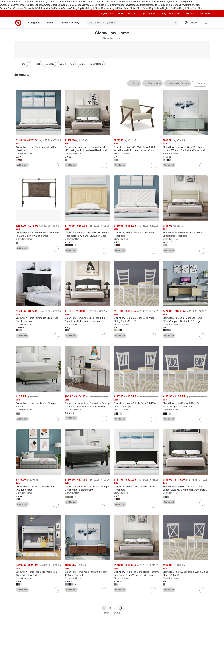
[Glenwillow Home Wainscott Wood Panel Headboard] (136, 488)
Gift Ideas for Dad (29, 1)
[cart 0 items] (206, 23)
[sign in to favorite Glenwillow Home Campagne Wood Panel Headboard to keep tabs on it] (56, 165)
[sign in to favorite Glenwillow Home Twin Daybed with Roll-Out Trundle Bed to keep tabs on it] (56, 505)
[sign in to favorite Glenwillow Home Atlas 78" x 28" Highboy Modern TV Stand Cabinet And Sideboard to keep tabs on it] (202, 165)
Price (71, 63)
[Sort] (35, 64)
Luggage (30, 4)
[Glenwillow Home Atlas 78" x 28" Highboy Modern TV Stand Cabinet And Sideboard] (185, 149)
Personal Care (176, 1)
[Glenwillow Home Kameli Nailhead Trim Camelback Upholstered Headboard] (87, 319)
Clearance (18, 8)
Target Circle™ (106, 13)
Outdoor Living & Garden (113, 1)
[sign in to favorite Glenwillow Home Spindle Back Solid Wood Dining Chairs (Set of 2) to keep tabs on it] (153, 419)
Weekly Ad (112, 8)
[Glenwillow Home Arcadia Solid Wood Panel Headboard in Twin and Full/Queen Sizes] (87, 234)
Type (61, 63)
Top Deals (83, 8)
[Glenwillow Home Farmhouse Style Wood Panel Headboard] (38, 319)
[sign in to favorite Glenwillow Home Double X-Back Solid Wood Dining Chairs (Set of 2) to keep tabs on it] (202, 419)
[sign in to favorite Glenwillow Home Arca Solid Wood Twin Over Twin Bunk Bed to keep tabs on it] (56, 590)
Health (12, 4)
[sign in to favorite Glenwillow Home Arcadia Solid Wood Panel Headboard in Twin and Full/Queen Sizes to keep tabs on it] (104, 251)
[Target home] (18, 22)
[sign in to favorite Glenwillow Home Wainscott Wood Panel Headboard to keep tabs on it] (153, 505)
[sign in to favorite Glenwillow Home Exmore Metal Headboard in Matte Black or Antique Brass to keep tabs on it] (56, 249)
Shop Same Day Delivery (149, 8)
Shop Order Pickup (127, 8)
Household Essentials (145, 1)
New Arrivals (30, 8)
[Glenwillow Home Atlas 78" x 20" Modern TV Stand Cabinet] (87, 573)
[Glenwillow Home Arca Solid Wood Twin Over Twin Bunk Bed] (38, 573)
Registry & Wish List (171, 13)
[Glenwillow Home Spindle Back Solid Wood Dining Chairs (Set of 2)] (136, 405)
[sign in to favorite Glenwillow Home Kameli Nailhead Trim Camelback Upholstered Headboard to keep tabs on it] (104, 336)
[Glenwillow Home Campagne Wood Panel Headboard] (38, 149)
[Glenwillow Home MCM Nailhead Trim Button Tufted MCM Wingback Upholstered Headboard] (185, 488)
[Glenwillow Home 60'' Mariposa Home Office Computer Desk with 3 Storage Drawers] (185, 319)
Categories (35, 22)
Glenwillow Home (24, 153)
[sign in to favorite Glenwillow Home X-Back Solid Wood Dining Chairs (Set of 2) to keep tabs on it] (202, 590)
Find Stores (198, 8)
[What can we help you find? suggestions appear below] (132, 23)
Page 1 (107, 612)
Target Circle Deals (97, 8)
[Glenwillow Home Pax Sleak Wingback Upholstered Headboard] (185, 234)
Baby (159, 1)
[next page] (120, 608)
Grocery (130, 1)
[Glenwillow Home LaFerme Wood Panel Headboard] (136, 234)
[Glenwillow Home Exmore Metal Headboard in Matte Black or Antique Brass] (38, 234)
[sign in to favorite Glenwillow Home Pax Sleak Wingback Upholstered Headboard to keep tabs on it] (202, 251)
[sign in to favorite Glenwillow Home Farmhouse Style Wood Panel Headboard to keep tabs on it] (56, 336)
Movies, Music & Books (101, 4)
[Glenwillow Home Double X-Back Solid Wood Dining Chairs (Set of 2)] (185, 405)
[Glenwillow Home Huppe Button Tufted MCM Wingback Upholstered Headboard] (87, 149)
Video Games (82, 4)
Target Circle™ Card (126, 13)
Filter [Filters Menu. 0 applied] (21, 64)
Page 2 (116, 612)
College (74, 8)
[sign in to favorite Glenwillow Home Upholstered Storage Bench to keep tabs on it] (56, 419)
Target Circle (186, 8)
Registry (166, 8)
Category (49, 63)
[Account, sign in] (192, 23)
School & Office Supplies (47, 4)
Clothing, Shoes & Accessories (53, 1)
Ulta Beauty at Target (163, 4)
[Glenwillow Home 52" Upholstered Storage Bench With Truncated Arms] (87, 488)
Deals (10, 8)
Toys (62, 4)
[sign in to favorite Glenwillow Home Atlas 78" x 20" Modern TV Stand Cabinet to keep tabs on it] (104, 590)
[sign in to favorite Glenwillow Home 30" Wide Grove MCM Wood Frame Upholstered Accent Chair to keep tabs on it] (153, 165)
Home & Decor (76, 1)
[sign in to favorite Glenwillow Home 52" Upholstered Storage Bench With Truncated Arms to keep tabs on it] (104, 503)
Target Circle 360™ (149, 13)
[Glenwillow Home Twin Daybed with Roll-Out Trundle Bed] (38, 488)
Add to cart (22, 165)
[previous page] (104, 608)
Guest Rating (96, 63)
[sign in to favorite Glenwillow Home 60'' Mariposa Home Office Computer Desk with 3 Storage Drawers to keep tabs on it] (202, 336)
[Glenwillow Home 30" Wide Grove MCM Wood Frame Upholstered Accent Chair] (136, 149)
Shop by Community (184, 4)
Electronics (70, 4)
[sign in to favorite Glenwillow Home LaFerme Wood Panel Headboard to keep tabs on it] (153, 251)
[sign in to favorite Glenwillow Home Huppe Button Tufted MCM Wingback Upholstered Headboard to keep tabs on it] (104, 165)
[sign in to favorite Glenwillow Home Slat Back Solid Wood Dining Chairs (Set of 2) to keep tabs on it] (153, 336)
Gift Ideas (133, 4)
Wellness (21, 4)
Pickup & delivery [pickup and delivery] (71, 22)
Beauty (165, 1)
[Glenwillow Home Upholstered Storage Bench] (38, 405)
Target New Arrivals (10, 1)
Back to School (62, 8)
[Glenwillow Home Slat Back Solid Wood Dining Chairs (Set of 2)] (136, 319)
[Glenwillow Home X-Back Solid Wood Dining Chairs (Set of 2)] (185, 573)
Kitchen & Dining (92, 1)
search (176, 22)
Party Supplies (120, 4)
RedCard (175, 8)
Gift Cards (143, 4)
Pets (150, 4)
